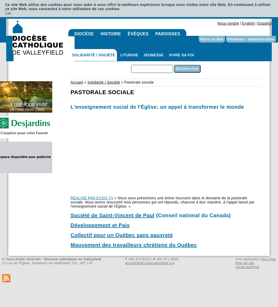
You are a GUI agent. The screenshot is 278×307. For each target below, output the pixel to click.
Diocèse (84, 34)
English (248, 23)
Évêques (138, 34)
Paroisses (167, 34)
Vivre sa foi (181, 55)
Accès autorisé (247, 267)
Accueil (77, 82)
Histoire (111, 34)
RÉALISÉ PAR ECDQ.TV (92, 198)
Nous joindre (228, 23)
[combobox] (152, 69)
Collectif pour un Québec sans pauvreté (122, 235)
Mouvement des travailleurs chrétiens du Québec (134, 245)
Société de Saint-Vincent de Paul (113, 215)
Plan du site (244, 263)
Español (264, 23)
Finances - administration (251, 39)
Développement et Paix (100, 225)
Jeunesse (153, 55)
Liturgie (129, 55)
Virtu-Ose (268, 259)
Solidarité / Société (93, 55)
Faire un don (211, 39)
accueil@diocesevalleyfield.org (150, 263)
